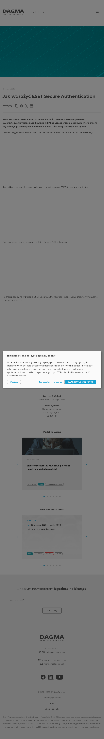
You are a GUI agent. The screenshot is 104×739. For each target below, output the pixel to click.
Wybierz (14, 382)
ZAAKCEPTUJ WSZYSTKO (81, 382)
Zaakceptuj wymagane (50, 382)
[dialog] (52, 369)
